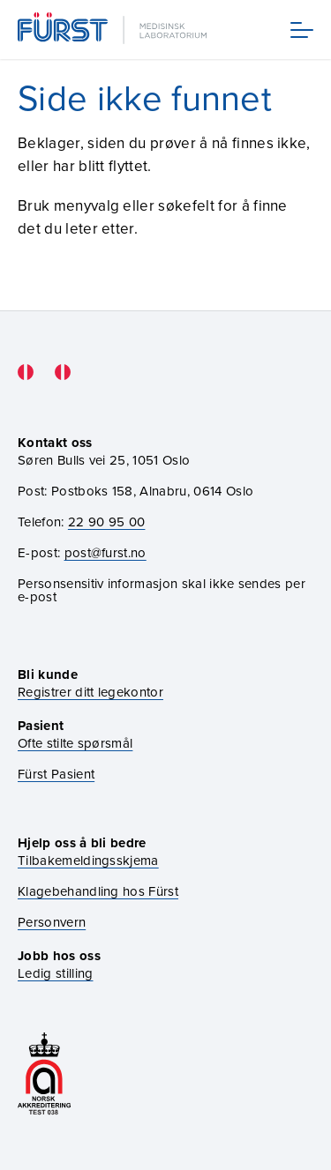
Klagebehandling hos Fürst (98, 891)
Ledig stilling (55, 973)
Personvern (52, 921)
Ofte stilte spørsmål (75, 742)
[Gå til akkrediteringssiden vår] (44, 1075)
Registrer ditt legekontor (90, 691)
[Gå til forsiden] (114, 29)
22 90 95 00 (107, 521)
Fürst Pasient (56, 773)
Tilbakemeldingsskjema (88, 860)
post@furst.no (105, 552)
